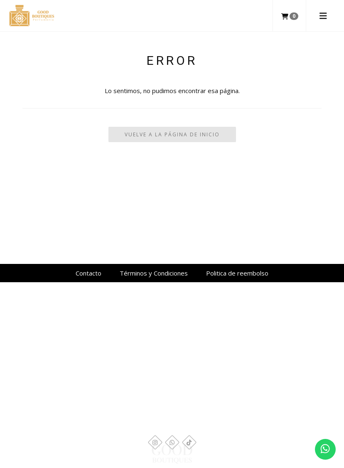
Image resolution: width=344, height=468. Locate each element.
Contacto (88, 273)
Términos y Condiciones (154, 273)
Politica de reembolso (237, 273)
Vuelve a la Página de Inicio (172, 134)
